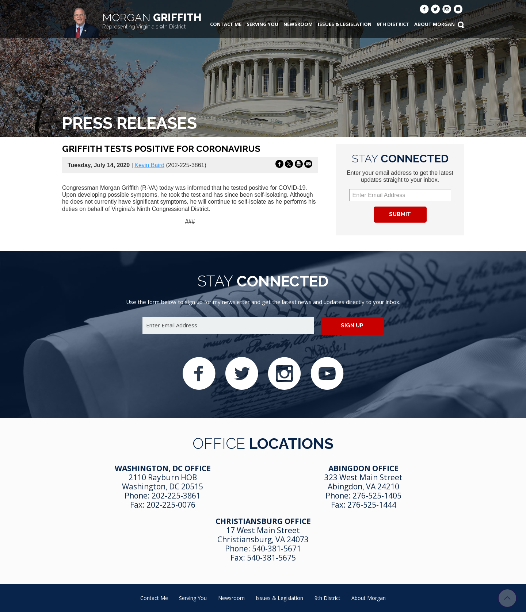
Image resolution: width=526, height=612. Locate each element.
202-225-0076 (170, 505)
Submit (400, 214)
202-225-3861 (176, 495)
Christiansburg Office (263, 521)
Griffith (152, 20)
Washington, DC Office (163, 468)
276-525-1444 (371, 505)
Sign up (352, 325)
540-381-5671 (276, 548)
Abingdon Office (363, 468)
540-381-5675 (271, 558)
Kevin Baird (149, 165)
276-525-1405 (376, 495)
